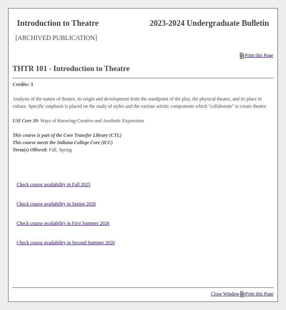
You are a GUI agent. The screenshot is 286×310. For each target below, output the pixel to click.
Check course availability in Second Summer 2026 (66, 242)
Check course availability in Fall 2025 (53, 184)
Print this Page (256, 55)
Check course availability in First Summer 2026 (63, 223)
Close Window (225, 294)
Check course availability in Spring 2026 (56, 204)
